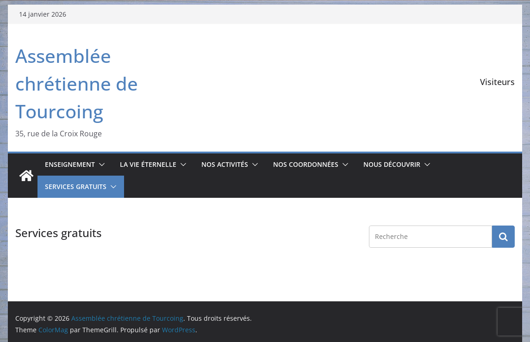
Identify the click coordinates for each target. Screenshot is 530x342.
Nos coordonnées (305, 164)
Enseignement (70, 164)
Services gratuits (75, 186)
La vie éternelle (148, 164)
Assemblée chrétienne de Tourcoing (76, 83)
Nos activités (224, 164)
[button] (100, 164)
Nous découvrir (391, 164)
